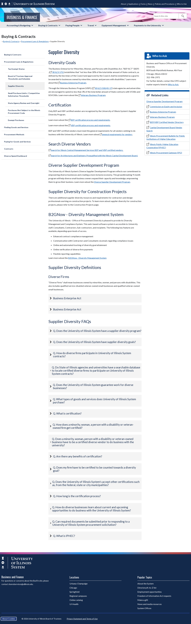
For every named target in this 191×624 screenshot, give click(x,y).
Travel (90, 25)
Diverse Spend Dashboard (15, 156)
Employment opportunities (149, 591)
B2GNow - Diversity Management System (87, 258)
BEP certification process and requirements (90, 120)
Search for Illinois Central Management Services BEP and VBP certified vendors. (87, 150)
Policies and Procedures (165, 4)
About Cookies (8, 619)
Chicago (73, 587)
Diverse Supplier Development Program (112, 182)
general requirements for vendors (117, 134)
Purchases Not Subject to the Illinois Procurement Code (24, 111)
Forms (143, 4)
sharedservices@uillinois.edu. (20, 584)
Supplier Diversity (16, 86)
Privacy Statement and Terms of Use (82, 619)
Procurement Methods (14, 134)
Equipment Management (114, 25)
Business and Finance (12, 577)
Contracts (8, 149)
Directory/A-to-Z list (146, 587)
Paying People (72, 25)
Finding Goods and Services (16, 127)
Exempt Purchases (16, 120)
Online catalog (76, 600)
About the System (145, 583)
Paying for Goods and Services (17, 142)
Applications (133, 4)
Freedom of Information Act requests (154, 596)
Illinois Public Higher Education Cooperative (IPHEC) (162, 146)
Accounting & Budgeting (18, 25)
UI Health (74, 604)
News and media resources (149, 604)
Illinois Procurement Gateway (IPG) (166, 152)
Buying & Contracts (48, 25)
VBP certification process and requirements (90, 125)
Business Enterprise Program (73, 82)
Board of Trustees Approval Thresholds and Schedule (20, 77)
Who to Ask (182, 4)
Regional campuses (78, 596)
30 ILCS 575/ (58, 72)
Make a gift (142, 600)
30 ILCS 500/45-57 (103, 88)
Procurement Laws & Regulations (35, 41)
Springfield (74, 591)
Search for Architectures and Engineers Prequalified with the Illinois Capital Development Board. (94, 155)
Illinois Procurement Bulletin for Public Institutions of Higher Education (165, 137)
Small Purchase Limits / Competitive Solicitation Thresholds (24, 94)
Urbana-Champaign (79, 583)
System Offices (144, 608)
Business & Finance (22, 17)
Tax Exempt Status (16, 69)
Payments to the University (147, 25)
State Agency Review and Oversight (23, 103)
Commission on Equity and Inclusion (166, 106)
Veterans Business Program (93, 95)
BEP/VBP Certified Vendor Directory (167, 122)
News (150, 4)
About (123, 4)
